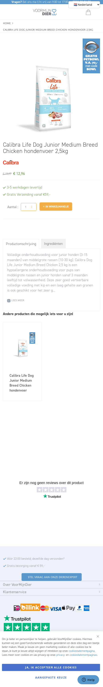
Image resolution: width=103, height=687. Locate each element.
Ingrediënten (53, 243)
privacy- (60, 655)
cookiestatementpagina (82, 651)
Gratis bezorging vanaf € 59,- (25, 566)
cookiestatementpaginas (83, 655)
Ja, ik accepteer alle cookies (51, 667)
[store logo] (45, 13)
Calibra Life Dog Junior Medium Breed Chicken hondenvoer (21, 383)
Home (7, 23)
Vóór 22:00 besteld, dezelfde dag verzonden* (36, 559)
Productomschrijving (21, 244)
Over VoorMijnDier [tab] (17, 584)
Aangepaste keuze (51, 677)
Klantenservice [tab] (14, 592)
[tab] (21, 244)
